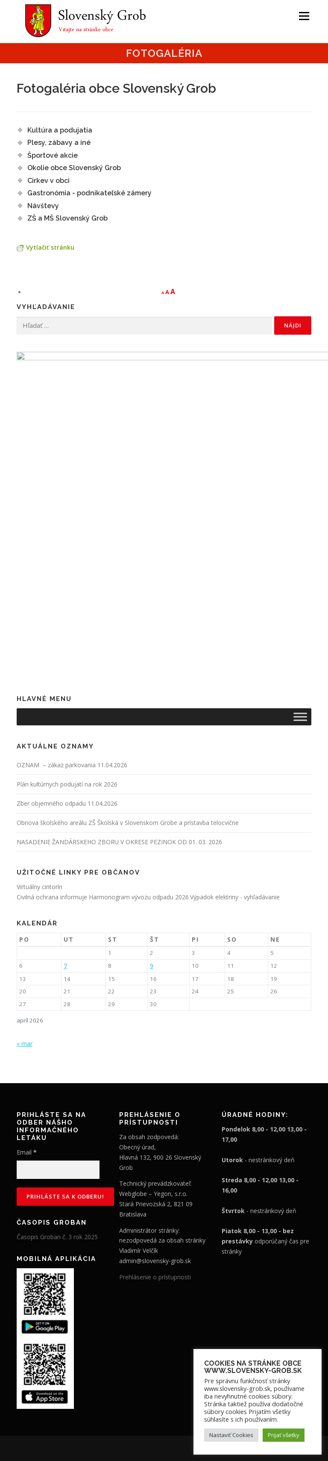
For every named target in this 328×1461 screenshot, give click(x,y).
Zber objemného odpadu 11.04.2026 (67, 702)
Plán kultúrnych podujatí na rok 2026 (67, 683)
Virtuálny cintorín (39, 786)
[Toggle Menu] (300, 616)
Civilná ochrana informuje (53, 796)
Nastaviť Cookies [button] (231, 1435)
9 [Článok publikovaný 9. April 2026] (151, 865)
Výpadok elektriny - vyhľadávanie (235, 796)
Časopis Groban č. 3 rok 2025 (57, 1136)
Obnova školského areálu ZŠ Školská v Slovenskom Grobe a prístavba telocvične (128, 722)
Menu (303, 16)
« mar (24, 943)
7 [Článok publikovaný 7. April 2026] (65, 865)
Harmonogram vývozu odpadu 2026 (139, 796)
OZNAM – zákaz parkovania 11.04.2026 (72, 664)
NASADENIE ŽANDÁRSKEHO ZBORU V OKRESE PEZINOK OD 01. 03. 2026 (119, 741)
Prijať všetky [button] (283, 1435)
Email (27, 1051)
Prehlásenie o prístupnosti (155, 1176)
